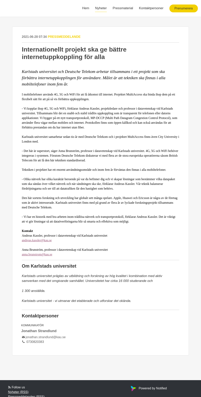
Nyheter (101, 8)
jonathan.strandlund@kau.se (46, 337)
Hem (85, 8)
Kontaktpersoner (151, 8)
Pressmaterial (123, 8)
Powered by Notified (148, 388)
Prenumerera (184, 8)
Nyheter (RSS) (18, 392)
